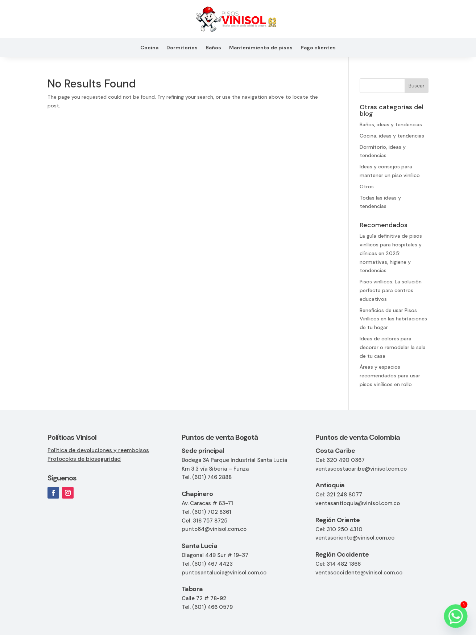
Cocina (149, 48)
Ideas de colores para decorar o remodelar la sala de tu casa (393, 347)
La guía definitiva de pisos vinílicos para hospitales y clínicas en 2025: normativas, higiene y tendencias (391, 253)
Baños (213, 48)
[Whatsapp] (455, 616)
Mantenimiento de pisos (261, 48)
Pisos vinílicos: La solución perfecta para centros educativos (391, 290)
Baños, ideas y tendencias (391, 124)
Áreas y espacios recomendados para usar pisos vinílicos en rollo (390, 376)
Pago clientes (318, 48)
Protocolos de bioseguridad (84, 459)
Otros (367, 186)
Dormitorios (182, 48)
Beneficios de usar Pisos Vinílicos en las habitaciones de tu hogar (393, 319)
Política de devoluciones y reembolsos (98, 450)
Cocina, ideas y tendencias (392, 135)
